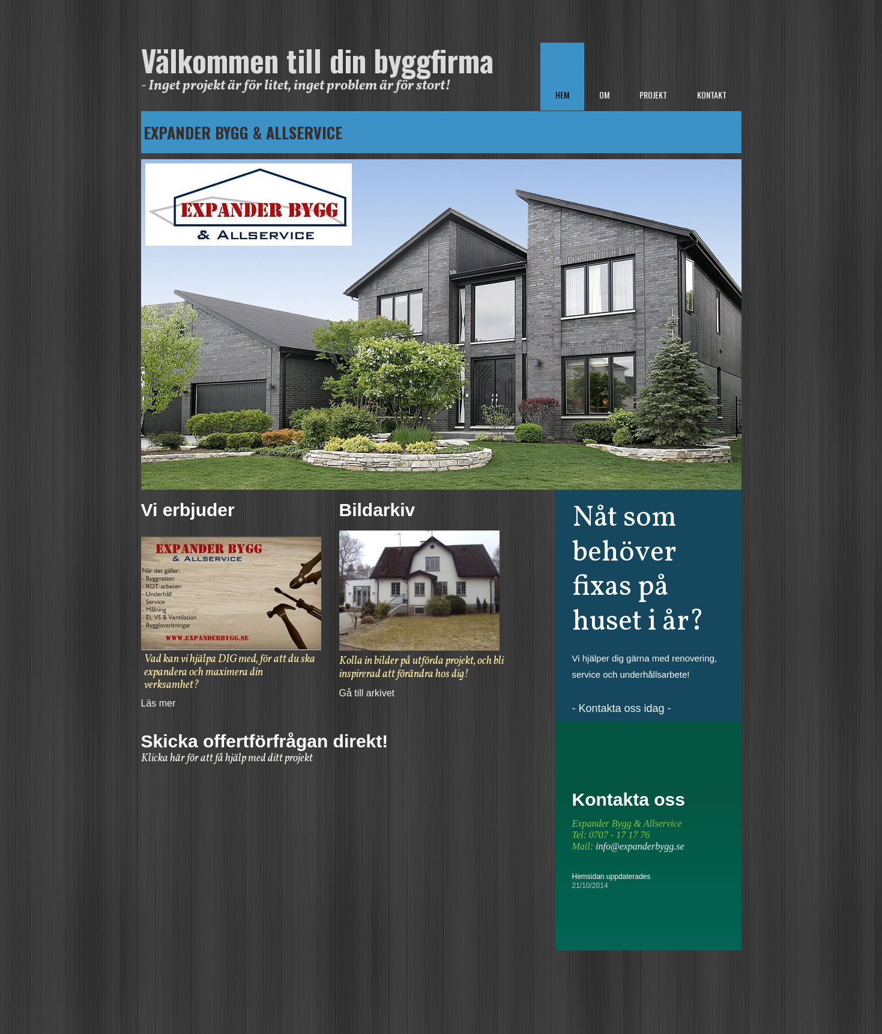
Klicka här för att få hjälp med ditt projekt (227, 758)
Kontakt (711, 94)
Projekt (653, 94)
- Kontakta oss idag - (621, 708)
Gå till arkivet (366, 693)
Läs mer (158, 703)
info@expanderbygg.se (640, 846)
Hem (562, 94)
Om (604, 94)
